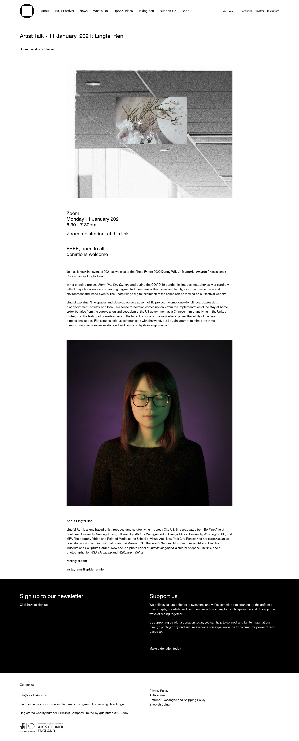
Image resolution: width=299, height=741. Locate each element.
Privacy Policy (159, 690)
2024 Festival (64, 11)
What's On (99, 11)
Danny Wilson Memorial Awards (184, 271)
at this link (118, 233)
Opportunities (121, 11)
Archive (228, 11)
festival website (216, 293)
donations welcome (88, 254)
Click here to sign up (34, 604)
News (83, 11)
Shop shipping (160, 704)
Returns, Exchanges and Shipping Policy (177, 699)
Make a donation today (165, 648)
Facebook (246, 11)
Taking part (144, 11)
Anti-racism (157, 695)
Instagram (273, 11)
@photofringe (114, 703)
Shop (182, 11)
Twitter (259, 11)
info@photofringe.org (34, 695)
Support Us (165, 11)
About (45, 11)
